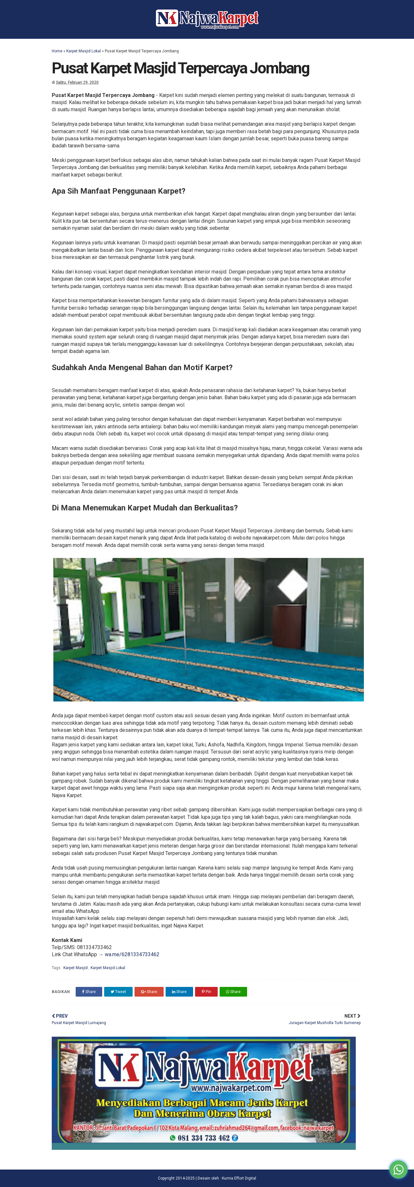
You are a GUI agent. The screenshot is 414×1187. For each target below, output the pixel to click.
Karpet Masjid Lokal (83, 51)
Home (57, 51)
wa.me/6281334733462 (132, 954)
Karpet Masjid (76, 968)
